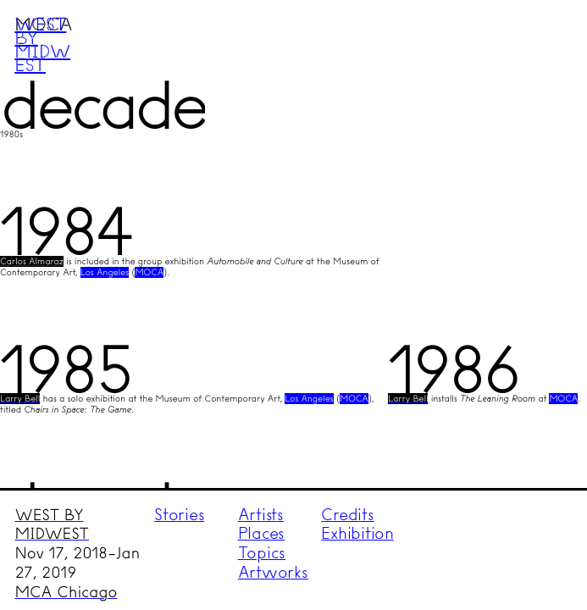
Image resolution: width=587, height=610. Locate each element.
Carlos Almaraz (32, 261)
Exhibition (357, 533)
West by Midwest (42, 44)
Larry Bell (20, 398)
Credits (347, 514)
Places (261, 533)
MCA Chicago (66, 592)
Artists (261, 514)
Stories (179, 514)
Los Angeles (104, 272)
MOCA (149, 272)
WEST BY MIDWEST (52, 525)
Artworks (273, 572)
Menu (541, 45)
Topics (262, 553)
